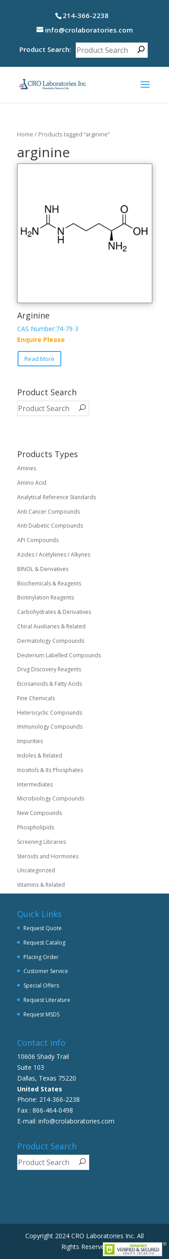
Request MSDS (41, 1014)
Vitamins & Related (41, 885)
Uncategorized (36, 870)
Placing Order (41, 957)
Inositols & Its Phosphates (50, 770)
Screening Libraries (41, 842)
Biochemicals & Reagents (49, 583)
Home (25, 134)
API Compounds (38, 540)
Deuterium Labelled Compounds (59, 655)
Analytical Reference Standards (56, 497)
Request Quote (42, 928)
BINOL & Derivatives (43, 569)
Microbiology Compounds (50, 798)
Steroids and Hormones (47, 856)
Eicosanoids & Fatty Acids (49, 684)
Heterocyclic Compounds (49, 712)
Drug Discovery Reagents (49, 669)
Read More (39, 359)
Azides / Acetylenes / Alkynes (53, 554)
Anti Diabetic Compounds (50, 525)
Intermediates (35, 784)
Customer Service (45, 971)
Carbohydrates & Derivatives (54, 612)
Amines (26, 468)
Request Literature (46, 1000)
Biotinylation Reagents (45, 597)
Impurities (30, 741)
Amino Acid (31, 483)
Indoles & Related (39, 755)
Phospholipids (35, 827)
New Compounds (39, 813)
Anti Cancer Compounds (48, 511)
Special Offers (41, 985)
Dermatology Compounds (50, 641)
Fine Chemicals (36, 698)
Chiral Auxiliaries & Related (51, 626)
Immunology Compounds (49, 726)
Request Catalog (44, 942)
